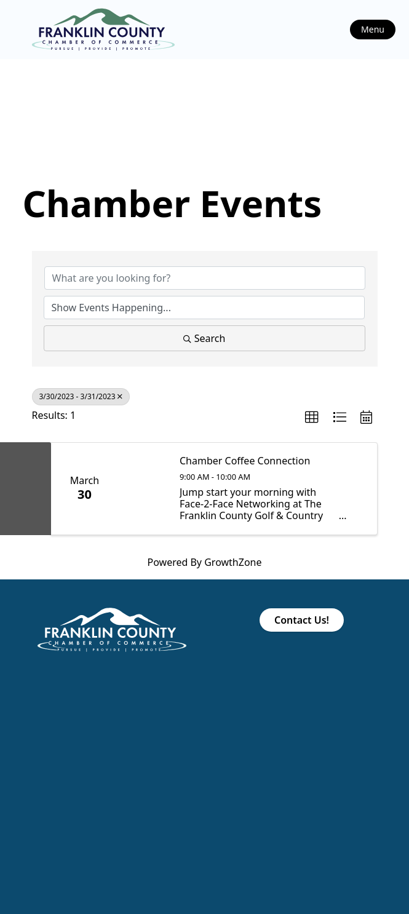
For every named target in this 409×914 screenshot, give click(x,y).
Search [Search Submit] (204, 338)
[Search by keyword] (204, 278)
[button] (312, 417)
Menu (372, 29)
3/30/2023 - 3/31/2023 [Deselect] (80, 396)
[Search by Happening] (204, 307)
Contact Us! (301, 620)
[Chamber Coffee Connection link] (143, 489)
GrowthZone (232, 562)
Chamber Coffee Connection (245, 461)
